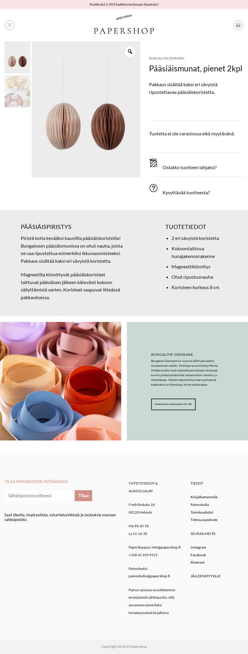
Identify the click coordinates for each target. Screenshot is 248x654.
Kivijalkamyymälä (204, 497)
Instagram (198, 547)
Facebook (198, 555)
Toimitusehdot (202, 512)
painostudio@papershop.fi (149, 576)
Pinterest (197, 562)
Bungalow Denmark (166, 58)
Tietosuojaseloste (204, 519)
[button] (10, 25)
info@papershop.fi (166, 547)
